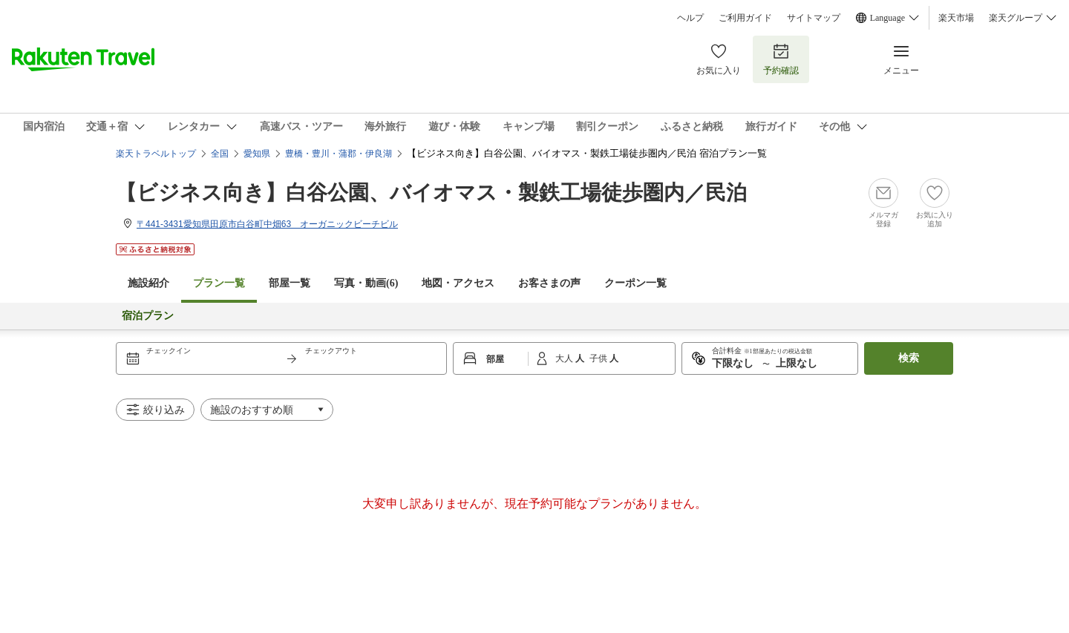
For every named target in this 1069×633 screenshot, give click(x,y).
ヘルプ (690, 18)
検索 (908, 358)
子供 (599, 358)
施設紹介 (148, 283)
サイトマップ (813, 18)
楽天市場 (956, 18)
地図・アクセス (458, 283)
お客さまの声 (549, 283)
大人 (565, 358)
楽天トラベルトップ (156, 153)
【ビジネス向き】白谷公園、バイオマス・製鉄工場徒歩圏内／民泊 (431, 192)
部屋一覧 (289, 283)
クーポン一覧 (635, 283)
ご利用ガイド (745, 18)
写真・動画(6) (366, 283)
